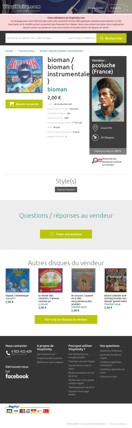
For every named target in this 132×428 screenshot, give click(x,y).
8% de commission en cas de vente (81, 374)
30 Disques (107, 137)
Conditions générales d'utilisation (111, 364)
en (127, 10)
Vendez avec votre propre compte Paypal (81, 382)
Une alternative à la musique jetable (78, 356)
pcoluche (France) (103, 68)
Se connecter (95, 7)
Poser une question (66, 234)
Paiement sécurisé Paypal (81, 361)
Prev (8, 280)
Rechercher (111, 38)
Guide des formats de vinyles (110, 356)
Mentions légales (118, 424)
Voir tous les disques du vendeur (66, 319)
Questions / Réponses (111, 350)
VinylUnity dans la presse (49, 358)
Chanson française (66, 189)
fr (127, 6)
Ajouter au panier (24, 104)
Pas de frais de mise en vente (79, 367)
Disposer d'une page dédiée (78, 393)
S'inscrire (116, 7)
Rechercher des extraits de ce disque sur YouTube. (112, 161)
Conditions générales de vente (112, 371)
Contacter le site (108, 376)
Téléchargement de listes (81, 387)
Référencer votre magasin (50, 362)
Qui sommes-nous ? (46, 354)
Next (124, 280)
